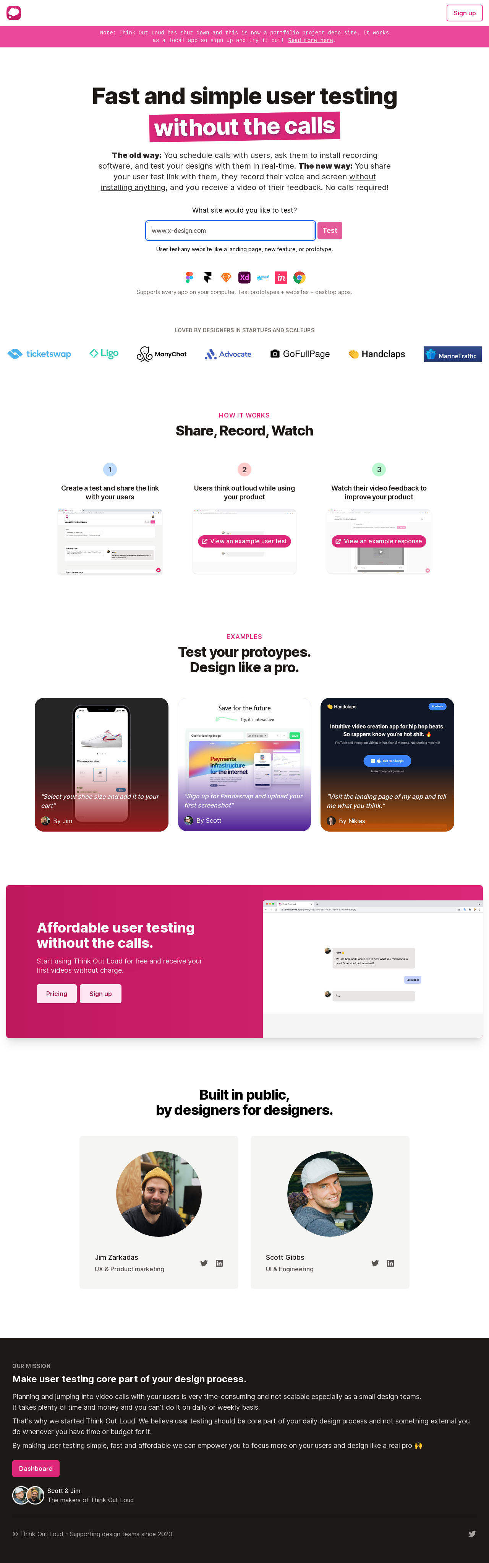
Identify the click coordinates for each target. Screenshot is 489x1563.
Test (329, 230)
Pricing (56, 994)
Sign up (464, 13)
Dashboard (36, 1468)
